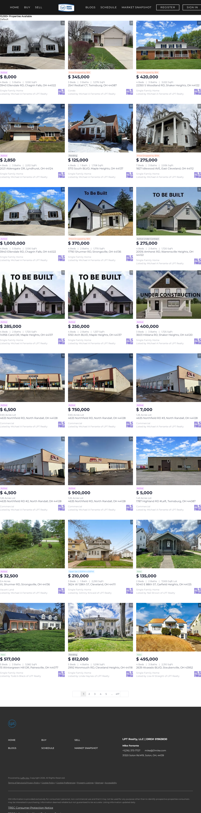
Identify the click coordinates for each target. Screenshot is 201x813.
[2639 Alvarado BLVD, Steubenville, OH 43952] (168, 627)
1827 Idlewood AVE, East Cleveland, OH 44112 (165, 168)
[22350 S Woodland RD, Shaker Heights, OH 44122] (168, 45)
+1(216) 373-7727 (131, 750)
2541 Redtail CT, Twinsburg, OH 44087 (92, 85)
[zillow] (137, 762)
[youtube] (150, 762)
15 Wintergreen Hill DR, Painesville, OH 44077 (29, 667)
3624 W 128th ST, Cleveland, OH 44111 (92, 584)
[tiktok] (157, 762)
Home (14, 7)
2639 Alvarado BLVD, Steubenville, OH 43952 (164, 667)
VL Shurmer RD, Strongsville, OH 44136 (25, 584)
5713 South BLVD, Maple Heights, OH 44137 (95, 168)
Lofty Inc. (24, 778)
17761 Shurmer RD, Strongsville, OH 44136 (94, 251)
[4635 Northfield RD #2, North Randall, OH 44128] (32, 461)
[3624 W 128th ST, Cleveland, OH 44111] (100, 544)
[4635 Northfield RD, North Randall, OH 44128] (100, 461)
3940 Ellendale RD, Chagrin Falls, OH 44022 (28, 85)
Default (4, 19)
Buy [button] (27, 7)
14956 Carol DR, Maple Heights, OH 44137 (26, 334)
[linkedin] (131, 762)
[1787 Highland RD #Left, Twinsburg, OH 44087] (168, 461)
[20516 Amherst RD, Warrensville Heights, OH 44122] (168, 211)
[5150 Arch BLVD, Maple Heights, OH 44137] (100, 294)
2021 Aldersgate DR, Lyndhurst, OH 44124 (26, 168)
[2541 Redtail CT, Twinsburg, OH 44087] (100, 45)
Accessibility (111, 783)
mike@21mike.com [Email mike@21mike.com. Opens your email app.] (155, 750)
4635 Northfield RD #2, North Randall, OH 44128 (30, 501)
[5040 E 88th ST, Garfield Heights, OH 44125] (168, 544)
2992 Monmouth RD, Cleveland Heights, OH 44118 (100, 667)
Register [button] (167, 7)
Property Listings (85, 783)
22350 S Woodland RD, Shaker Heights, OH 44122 (167, 85)
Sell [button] (38, 7)
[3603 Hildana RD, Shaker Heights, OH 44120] (168, 294)
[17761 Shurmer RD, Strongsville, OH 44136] (100, 211)
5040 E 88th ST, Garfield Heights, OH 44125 (163, 584)
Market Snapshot (136, 7)
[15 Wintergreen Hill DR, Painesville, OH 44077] (32, 627)
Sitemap (99, 783)
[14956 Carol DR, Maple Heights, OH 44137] (32, 294)
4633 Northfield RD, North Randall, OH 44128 (29, 418)
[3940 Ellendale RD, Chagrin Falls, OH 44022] (32, 45)
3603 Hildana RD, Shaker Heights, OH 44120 (164, 334)
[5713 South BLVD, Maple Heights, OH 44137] (100, 128)
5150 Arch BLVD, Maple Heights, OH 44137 (95, 334)
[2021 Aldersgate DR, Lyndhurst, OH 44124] (32, 128)
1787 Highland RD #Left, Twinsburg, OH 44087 (166, 501)
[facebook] (124, 762)
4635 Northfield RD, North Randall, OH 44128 (97, 501)
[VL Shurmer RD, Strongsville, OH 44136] (32, 544)
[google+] (163, 762)
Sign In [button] (192, 7)
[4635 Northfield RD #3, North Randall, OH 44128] (168, 377)
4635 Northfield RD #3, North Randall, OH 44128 (167, 418)
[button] (24, 740)
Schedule (108, 7)
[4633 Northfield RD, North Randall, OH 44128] (32, 377)
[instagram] (144, 762)
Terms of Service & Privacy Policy (24, 783)
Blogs (90, 7)
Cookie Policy (48, 783)
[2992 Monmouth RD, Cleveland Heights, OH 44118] (100, 627)
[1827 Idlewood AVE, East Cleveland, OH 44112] (168, 128)
